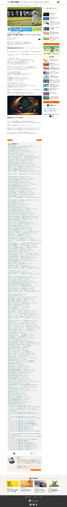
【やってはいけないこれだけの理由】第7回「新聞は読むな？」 (19, 440)
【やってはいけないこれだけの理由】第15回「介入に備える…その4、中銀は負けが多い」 (23, 425)
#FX (8, 38)
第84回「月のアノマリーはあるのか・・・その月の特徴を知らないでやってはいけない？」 (23, 320)
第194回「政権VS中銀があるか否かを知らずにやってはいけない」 (19, 147)
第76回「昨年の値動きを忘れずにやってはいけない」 (17, 332)
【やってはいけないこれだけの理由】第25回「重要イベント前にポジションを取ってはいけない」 (24, 406)
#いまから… (46, 109)
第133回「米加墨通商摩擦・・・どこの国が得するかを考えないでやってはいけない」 (22, 244)
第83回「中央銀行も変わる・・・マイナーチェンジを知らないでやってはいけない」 (22, 322)
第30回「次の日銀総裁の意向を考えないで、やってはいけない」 (19, 399)
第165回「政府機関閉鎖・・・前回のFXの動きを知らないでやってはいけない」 (21, 192)
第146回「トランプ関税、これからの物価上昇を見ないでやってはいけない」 (21, 222)
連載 (36, 2)
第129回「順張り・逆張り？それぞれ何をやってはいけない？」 (19, 251)
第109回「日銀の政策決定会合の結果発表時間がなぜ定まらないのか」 (20, 283)
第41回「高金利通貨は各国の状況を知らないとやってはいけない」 (19, 382)
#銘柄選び (50, 109)
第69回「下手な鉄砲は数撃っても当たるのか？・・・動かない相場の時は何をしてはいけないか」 (24, 342)
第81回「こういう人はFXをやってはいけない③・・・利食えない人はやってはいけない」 (23, 324)
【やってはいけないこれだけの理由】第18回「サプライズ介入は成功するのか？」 (22, 420)
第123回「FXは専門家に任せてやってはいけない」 (16, 262)
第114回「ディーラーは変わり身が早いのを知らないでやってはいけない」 (20, 276)
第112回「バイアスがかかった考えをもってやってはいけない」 (19, 279)
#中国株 (50, 111)
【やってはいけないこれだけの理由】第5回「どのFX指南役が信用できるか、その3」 (22, 443)
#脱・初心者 (50, 110)
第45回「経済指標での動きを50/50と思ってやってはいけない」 (19, 375)
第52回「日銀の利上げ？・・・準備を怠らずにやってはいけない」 (19, 366)
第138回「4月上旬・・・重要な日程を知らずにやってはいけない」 (19, 235)
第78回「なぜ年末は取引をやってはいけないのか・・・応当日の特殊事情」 (21, 329)
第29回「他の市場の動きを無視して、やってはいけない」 (18, 400)
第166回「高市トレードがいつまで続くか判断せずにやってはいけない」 (20, 191)
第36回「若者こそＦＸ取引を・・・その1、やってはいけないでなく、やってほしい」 (22, 390)
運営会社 (40, 496)
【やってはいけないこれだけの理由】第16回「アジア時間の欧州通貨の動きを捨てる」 (23, 423)
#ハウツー (11, 38)
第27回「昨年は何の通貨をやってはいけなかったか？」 (17, 403)
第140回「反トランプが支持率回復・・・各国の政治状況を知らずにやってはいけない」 (23, 232)
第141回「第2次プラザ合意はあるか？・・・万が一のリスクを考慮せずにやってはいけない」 (24, 231)
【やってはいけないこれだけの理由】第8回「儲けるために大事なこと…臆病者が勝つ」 (23, 439)
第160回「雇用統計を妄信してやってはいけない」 (16, 201)
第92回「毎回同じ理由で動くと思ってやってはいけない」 (18, 308)
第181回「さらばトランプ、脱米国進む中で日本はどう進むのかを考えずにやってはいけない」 (24, 166)
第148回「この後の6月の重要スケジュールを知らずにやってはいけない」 (20, 219)
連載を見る (54, 102)
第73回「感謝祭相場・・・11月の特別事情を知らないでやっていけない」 (20, 336)
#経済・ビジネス (56, 109)
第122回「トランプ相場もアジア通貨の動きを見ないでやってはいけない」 (20, 263)
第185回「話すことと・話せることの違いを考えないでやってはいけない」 (20, 160)
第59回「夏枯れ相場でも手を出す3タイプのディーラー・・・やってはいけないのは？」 (23, 357)
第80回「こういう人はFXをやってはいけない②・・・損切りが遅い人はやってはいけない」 (23, 326)
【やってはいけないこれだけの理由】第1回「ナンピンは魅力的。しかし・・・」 (22, 449)
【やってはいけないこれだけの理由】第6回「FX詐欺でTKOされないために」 (21, 442)
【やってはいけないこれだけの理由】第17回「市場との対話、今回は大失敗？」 (21, 422)
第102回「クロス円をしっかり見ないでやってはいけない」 (18, 294)
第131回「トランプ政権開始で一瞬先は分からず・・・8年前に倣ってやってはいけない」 (23, 247)
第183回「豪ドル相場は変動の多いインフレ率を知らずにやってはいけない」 (21, 163)
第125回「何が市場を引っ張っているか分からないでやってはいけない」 (20, 259)
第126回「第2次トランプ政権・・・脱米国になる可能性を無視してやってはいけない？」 (23, 257)
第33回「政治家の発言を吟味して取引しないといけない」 (18, 394)
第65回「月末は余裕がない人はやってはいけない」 (17, 348)
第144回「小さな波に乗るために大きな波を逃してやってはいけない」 (20, 226)
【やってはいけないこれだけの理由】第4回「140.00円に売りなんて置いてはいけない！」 (23, 445)
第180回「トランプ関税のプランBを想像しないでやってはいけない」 (20, 168)
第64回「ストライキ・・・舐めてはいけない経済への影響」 (18, 350)
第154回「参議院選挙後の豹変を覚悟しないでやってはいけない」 (19, 210)
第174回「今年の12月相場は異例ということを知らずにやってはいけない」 (21, 179)
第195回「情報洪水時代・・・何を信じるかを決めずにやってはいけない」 (20, 145)
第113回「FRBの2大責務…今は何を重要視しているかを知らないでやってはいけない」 (23, 278)
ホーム (8, 5)
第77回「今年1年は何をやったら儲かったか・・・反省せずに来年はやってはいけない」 (23, 330)
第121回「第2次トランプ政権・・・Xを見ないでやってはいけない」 (19, 265)
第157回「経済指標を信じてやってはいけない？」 (16, 206)
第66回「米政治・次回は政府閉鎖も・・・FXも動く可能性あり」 (19, 347)
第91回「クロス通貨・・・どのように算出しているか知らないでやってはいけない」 (22, 310)
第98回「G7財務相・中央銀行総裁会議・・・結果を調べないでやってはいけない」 (22, 300)
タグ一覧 (40, 2)
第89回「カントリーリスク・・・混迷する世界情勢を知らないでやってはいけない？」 (23, 313)
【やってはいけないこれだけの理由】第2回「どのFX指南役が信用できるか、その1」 (22, 448)
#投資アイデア (15, 38)
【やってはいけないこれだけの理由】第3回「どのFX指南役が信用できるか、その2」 (22, 446)
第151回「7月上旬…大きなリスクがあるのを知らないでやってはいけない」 (21, 214)
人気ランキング (30, 2)
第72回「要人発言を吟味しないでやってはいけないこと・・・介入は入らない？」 (22, 338)
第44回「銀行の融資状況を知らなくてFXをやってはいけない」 (18, 378)
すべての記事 (23, 2)
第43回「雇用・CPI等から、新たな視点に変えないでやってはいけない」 (20, 379)
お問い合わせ (35, 496)
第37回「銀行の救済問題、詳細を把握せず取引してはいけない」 (19, 388)
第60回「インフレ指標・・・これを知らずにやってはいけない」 (19, 356)
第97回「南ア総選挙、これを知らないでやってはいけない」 (18, 301)
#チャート (55, 111)
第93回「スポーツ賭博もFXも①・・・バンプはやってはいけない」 (19, 307)
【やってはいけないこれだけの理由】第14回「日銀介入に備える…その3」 (20, 426)
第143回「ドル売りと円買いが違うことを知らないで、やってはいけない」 (20, 228)
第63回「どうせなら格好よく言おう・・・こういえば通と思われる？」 (20, 351)
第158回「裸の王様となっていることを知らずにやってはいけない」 (19, 204)
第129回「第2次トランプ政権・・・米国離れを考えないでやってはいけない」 (21, 250)
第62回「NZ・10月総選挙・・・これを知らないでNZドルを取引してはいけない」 (22, 353)
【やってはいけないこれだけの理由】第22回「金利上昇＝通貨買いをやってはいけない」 (23, 412)
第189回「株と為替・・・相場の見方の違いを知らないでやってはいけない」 (21, 154)
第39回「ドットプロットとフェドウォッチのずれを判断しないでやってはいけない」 (22, 385)
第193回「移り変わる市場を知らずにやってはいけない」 (17, 148)
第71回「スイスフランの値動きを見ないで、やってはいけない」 (19, 339)
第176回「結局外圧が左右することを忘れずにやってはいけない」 (19, 176)
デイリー (45, 10)
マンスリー (57, 10)
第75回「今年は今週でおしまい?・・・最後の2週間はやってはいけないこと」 (21, 333)
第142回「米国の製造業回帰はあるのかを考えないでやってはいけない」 (20, 229)
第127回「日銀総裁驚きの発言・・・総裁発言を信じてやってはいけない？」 (21, 256)
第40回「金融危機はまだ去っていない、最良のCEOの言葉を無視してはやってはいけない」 (23, 384)
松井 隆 (14, 39)
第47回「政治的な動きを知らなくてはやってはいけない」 (18, 373)
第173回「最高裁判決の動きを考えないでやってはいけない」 (18, 181)
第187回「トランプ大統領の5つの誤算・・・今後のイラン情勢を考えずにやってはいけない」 (24, 157)
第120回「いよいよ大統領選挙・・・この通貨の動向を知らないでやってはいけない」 (22, 266)
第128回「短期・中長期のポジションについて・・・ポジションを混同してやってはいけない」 (24, 254)
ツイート (15, 453)
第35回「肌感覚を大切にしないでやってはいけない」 (17, 391)
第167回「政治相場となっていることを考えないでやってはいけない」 (20, 189)
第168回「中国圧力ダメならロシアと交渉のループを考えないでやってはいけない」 (22, 188)
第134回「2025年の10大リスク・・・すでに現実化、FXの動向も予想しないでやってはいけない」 (24, 242)
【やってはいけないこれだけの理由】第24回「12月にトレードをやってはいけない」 (22, 408)
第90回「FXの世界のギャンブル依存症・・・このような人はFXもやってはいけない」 (22, 311)
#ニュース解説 (46, 108)
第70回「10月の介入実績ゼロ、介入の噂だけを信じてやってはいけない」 (20, 341)
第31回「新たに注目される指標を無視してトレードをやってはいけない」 (20, 397)
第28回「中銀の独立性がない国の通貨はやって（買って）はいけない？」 (20, 402)
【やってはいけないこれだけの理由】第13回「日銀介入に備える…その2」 (20, 428)
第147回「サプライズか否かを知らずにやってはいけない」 (18, 220)
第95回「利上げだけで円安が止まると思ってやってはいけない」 (19, 304)
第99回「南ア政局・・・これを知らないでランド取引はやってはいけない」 (21, 298)
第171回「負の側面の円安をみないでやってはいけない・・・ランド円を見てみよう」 (22, 184)
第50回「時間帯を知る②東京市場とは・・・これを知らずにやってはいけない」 (21, 369)
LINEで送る (33, 453)
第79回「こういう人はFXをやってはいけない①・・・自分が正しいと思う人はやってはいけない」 (24, 327)
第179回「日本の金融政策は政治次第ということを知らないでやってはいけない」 (22, 169)
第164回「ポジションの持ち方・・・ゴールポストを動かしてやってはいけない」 (22, 194)
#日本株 (53, 108)
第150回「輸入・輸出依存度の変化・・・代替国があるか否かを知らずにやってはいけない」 (24, 216)
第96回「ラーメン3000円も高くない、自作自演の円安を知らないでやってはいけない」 (23, 302)
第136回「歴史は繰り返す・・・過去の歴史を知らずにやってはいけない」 (20, 238)
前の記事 (10, 140)
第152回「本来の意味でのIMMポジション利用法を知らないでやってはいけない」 (22, 213)
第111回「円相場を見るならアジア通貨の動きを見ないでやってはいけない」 (21, 280)
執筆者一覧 (46, 2)
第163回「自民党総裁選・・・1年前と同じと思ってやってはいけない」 (20, 195)
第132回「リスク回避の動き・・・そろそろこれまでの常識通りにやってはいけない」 (22, 245)
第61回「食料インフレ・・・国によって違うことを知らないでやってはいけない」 (22, 354)
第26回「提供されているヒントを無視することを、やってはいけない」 (20, 405)
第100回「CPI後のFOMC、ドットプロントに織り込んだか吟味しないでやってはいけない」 (23, 297)
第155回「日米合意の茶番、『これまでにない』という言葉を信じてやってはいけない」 (23, 209)
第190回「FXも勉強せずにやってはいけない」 (16, 153)
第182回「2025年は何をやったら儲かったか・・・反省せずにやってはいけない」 (22, 165)
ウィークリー (51, 10)
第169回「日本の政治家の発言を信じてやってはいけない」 (18, 187)
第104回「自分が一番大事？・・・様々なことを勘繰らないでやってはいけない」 (22, 289)
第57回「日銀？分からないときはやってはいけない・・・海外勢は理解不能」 (21, 360)
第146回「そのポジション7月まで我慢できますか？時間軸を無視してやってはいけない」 (23, 223)
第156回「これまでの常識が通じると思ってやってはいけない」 (19, 207)
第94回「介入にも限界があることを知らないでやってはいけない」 (19, 305)
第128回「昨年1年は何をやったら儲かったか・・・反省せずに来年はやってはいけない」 (23, 253)
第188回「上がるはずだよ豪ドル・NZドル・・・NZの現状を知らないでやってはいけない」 (23, 156)
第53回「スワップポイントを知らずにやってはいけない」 (18, 365)
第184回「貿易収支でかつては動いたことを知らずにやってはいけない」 (20, 162)
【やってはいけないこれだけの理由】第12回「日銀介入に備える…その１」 (21, 429)
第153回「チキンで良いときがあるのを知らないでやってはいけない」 (20, 211)
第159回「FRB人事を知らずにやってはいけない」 (16, 203)
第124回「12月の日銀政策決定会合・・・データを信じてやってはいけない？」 (21, 260)
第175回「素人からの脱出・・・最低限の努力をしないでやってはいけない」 (21, 178)
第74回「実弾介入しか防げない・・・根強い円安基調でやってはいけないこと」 (21, 335)
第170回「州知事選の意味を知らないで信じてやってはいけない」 (19, 185)
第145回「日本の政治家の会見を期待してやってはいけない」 (18, 225)
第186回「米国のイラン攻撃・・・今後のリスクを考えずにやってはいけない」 (21, 159)
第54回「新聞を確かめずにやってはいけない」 (16, 363)
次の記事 (39, 140)
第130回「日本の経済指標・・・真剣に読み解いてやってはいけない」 (20, 248)
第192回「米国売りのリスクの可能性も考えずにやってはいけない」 (19, 150)
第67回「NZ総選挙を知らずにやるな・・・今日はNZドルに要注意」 (19, 345)
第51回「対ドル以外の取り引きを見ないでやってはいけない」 (18, 368)
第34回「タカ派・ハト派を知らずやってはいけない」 (17, 393)
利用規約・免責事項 (28, 496)
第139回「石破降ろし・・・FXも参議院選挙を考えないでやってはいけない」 (21, 234)
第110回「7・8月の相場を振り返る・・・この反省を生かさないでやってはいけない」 (22, 282)
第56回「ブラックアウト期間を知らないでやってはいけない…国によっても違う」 (22, 362)
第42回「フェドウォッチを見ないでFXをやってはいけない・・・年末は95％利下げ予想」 (23, 381)
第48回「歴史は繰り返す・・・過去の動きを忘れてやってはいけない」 (20, 372)
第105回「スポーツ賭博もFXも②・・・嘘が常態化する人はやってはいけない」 (21, 288)
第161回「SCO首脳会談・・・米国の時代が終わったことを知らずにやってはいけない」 (23, 200)
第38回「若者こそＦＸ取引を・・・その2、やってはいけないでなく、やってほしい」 (22, 387)
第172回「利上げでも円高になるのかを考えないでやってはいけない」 (20, 182)
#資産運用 (45, 110)
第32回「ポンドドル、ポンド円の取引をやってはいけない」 (18, 396)
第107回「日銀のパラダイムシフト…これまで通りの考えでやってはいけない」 (21, 286)
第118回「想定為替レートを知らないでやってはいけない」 (18, 270)
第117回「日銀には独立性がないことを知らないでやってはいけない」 (20, 272)
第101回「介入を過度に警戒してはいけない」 (16, 295)
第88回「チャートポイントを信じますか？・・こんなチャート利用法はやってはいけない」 (23, 314)
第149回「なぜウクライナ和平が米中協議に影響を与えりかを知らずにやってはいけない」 (23, 217)
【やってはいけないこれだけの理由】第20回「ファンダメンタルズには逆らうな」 (22, 416)
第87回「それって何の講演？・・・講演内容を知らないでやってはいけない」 (21, 316)
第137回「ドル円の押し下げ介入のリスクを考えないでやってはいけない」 (20, 237)
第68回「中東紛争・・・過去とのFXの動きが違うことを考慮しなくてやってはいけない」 (23, 344)
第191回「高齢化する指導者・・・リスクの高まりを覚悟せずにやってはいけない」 (22, 151)
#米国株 (54, 110)
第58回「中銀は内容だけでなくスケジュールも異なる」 (17, 359)
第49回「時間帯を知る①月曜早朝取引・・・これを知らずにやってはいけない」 (21, 371)
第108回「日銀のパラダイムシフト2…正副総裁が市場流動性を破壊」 (20, 285)
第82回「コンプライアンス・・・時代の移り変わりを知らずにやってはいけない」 (22, 323)
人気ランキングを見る (53, 44)
